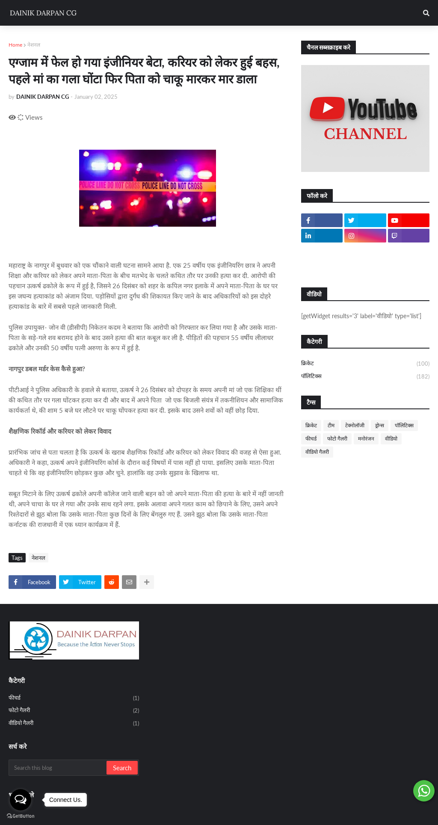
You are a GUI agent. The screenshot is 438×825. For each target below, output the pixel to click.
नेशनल (33, 44)
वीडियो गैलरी (317, 452)
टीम (331, 425)
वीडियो (391, 438)
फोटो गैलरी (337, 438)
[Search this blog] (58, 768)
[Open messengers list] (20, 799)
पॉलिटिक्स (365, 377)
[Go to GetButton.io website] (20, 816)
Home (15, 44)
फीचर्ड (311, 438)
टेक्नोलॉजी (354, 425)
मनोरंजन (366, 438)
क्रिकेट (365, 364)
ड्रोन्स (379, 425)
